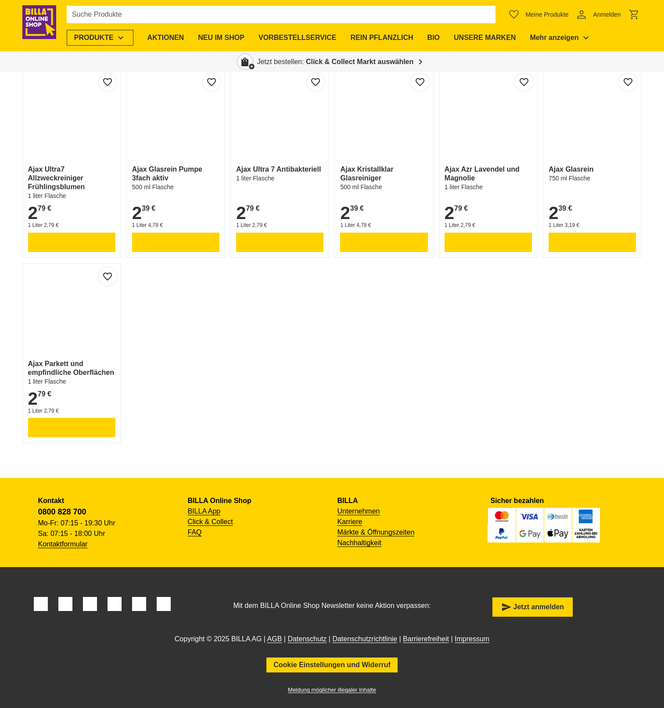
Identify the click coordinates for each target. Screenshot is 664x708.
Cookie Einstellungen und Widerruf (332, 664)
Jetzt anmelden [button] (532, 607)
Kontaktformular (63, 544)
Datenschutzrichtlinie (364, 639)
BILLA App (204, 511)
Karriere (350, 521)
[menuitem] (106, 38)
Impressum (472, 639)
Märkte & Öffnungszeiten (376, 532)
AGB (274, 639)
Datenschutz (307, 639)
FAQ (195, 532)
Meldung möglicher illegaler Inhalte (332, 689)
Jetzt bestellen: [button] (335, 61)
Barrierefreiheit (426, 639)
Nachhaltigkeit (359, 542)
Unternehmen (358, 511)
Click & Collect (210, 521)
